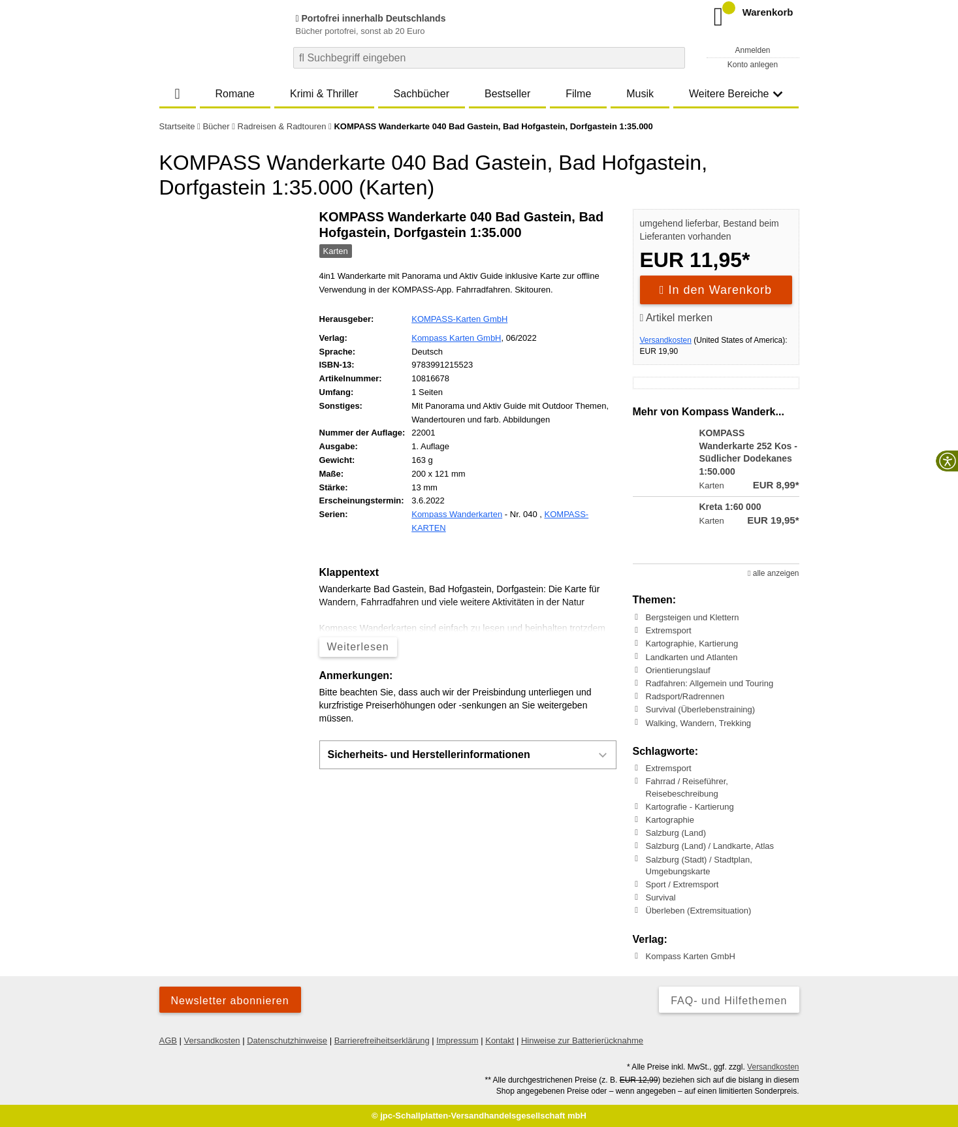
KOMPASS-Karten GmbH (459, 319)
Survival (661, 897)
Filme (578, 93)
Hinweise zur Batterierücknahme (582, 1040)
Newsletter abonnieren (230, 1000)
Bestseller (507, 93)
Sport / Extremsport (682, 884)
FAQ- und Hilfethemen (729, 1000)
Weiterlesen (358, 646)
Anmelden (752, 50)
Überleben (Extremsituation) (699, 910)
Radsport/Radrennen (685, 696)
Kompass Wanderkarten (456, 514)
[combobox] (489, 58)
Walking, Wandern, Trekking (699, 722)
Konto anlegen (752, 64)
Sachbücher (421, 93)
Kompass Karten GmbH (456, 338)
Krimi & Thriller (324, 93)
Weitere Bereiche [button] (736, 93)
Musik (640, 93)
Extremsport (669, 630)
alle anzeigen (773, 573)
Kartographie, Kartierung (692, 643)
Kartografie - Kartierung (690, 807)
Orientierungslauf (678, 670)
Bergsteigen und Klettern (692, 617)
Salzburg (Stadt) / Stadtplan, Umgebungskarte (699, 865)
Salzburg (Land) (676, 833)
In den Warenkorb (716, 289)
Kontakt (499, 1040)
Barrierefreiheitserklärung (382, 1040)
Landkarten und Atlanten (692, 656)
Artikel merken (676, 317)
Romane (235, 93)
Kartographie (670, 820)
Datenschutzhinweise (287, 1040)
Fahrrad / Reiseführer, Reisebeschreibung (687, 787)
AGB (168, 1040)
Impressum (457, 1040)
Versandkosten (666, 340)
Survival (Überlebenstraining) (701, 709)
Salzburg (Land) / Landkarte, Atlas (710, 846)
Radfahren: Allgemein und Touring (710, 683)
